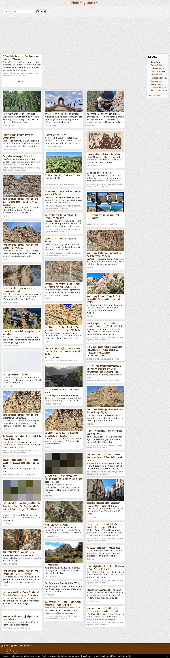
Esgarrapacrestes (156, 81)
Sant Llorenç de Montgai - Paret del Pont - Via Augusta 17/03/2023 (21, 246)
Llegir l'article (22, 82)
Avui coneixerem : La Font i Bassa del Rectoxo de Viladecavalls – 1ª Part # (102, 610)
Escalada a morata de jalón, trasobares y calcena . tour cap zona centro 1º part (103, 504)
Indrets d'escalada (156, 75)
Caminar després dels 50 (158, 87)
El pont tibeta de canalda (55, 134)
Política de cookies (11, 651)
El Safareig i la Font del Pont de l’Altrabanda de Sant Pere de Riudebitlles (105, 568)
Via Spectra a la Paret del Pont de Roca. (103, 547)
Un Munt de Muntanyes (158, 71)
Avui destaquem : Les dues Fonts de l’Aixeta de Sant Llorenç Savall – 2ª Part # (104, 325)
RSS (14, 645)
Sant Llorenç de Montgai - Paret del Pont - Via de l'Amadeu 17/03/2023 (105, 254)
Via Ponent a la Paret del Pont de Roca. (103, 113)
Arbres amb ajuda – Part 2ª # (99, 172)
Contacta (25, 645)
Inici (6, 645)
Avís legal (9, 650)
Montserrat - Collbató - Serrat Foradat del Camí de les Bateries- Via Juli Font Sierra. (21, 594)
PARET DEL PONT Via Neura (56, 524)
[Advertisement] (85, 35)
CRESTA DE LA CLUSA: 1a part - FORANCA (104, 589)
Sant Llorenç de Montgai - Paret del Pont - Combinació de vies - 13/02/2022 (21, 572)
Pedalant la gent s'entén (159, 90)
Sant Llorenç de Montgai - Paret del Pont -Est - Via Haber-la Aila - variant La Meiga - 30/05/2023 (21, 201)
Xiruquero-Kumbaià (157, 84)
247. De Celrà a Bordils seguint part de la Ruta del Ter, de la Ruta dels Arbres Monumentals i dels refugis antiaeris (104, 368)
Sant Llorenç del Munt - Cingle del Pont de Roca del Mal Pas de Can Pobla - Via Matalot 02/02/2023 (105, 299)
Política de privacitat (12, 653)
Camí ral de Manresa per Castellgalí (17, 156)
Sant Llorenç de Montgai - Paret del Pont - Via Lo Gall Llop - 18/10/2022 (105, 411)
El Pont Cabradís (52, 564)
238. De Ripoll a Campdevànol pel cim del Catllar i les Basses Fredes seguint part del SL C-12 (21, 462)
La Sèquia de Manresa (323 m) (16, 374)
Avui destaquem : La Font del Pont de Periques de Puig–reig (61, 216)
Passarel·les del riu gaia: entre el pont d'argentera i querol (19, 289)
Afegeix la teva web (154, 95)
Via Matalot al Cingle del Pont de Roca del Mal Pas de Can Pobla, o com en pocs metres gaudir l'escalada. (63, 478)
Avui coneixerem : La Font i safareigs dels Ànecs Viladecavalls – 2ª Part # (63, 603)
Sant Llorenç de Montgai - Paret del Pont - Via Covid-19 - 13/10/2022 (21, 416)
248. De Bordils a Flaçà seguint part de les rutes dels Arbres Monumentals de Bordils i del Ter (63, 351)
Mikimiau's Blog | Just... (158, 68)
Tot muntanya (155, 62)
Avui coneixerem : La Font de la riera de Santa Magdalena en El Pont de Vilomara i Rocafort (104, 457)
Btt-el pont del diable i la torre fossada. (62, 113)
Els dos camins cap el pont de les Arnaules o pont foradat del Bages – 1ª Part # (105, 525)
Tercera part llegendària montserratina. (103, 154)
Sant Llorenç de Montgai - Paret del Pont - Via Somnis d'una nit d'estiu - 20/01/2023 (63, 328)
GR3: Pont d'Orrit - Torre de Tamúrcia (19, 113)
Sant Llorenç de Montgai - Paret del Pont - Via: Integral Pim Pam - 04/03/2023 (63, 285)
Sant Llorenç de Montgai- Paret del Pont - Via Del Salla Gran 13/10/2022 (63, 434)
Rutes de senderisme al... (159, 78)
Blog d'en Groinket (157, 65)
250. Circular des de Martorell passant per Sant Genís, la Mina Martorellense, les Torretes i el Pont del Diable (104, 349)
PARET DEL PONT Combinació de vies (19, 552)
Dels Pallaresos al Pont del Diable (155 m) (62, 583)
